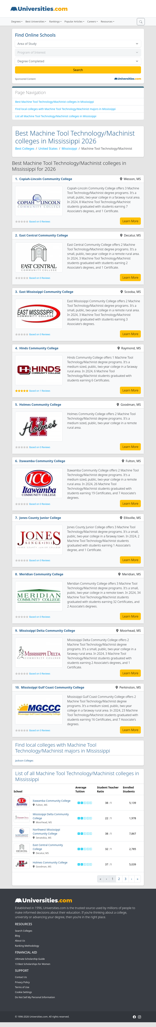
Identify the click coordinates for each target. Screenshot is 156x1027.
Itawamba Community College (42, 461)
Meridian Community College (41, 574)
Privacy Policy (22, 982)
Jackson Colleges (24, 760)
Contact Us (21, 977)
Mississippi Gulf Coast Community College (52, 687)
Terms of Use (22, 987)
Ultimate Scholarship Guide (30, 959)
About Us (20, 940)
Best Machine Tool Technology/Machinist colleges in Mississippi (54, 102)
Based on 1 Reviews (39, 390)
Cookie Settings (23, 992)
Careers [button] (91, 21)
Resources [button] (106, 21)
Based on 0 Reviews (39, 221)
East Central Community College (43, 235)
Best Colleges (24, 148)
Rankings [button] (54, 21)
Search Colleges (23, 930)
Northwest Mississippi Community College (46, 831)
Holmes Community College (40, 404)
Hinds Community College (38, 348)
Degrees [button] (16, 21)
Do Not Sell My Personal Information (35, 997)
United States (48, 148)
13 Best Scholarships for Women (32, 964)
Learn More (130, 221)
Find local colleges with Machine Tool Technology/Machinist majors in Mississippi (65, 109)
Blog (17, 935)
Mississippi (69, 148)
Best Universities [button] (34, 21)
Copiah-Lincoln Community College (45, 179)
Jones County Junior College (40, 518)
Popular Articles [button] (74, 21)
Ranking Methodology (27, 945)
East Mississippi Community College (46, 292)
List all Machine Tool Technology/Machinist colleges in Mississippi (55, 116)
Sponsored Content (25, 79)
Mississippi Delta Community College (47, 631)
